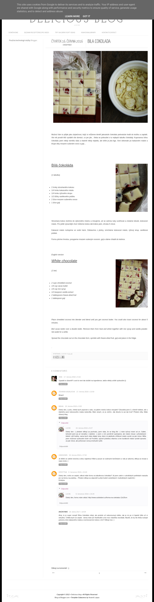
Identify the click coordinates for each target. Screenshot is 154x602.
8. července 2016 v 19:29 (85, 494)
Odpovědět (63, 384)
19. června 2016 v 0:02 (73, 406)
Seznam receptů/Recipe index (36, 32)
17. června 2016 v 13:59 (85, 392)
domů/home (13, 32)
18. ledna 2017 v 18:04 (77, 512)
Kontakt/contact (109, 32)
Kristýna (63, 472)
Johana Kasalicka (67, 392)
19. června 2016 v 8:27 (84, 428)
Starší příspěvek (145, 573)
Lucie (64, 354)
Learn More (72, 16)
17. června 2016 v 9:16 (72, 377)
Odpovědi (64, 423)
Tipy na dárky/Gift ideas (65, 32)
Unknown (63, 455)
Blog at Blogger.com (62, 597)
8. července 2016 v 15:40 (77, 472)
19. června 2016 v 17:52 (78, 455)
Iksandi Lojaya (94, 597)
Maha (61, 406)
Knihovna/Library (88, 32)
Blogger (34, 40)
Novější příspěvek (53, 573)
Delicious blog (77, 20)
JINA (60, 377)
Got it (86, 16)
